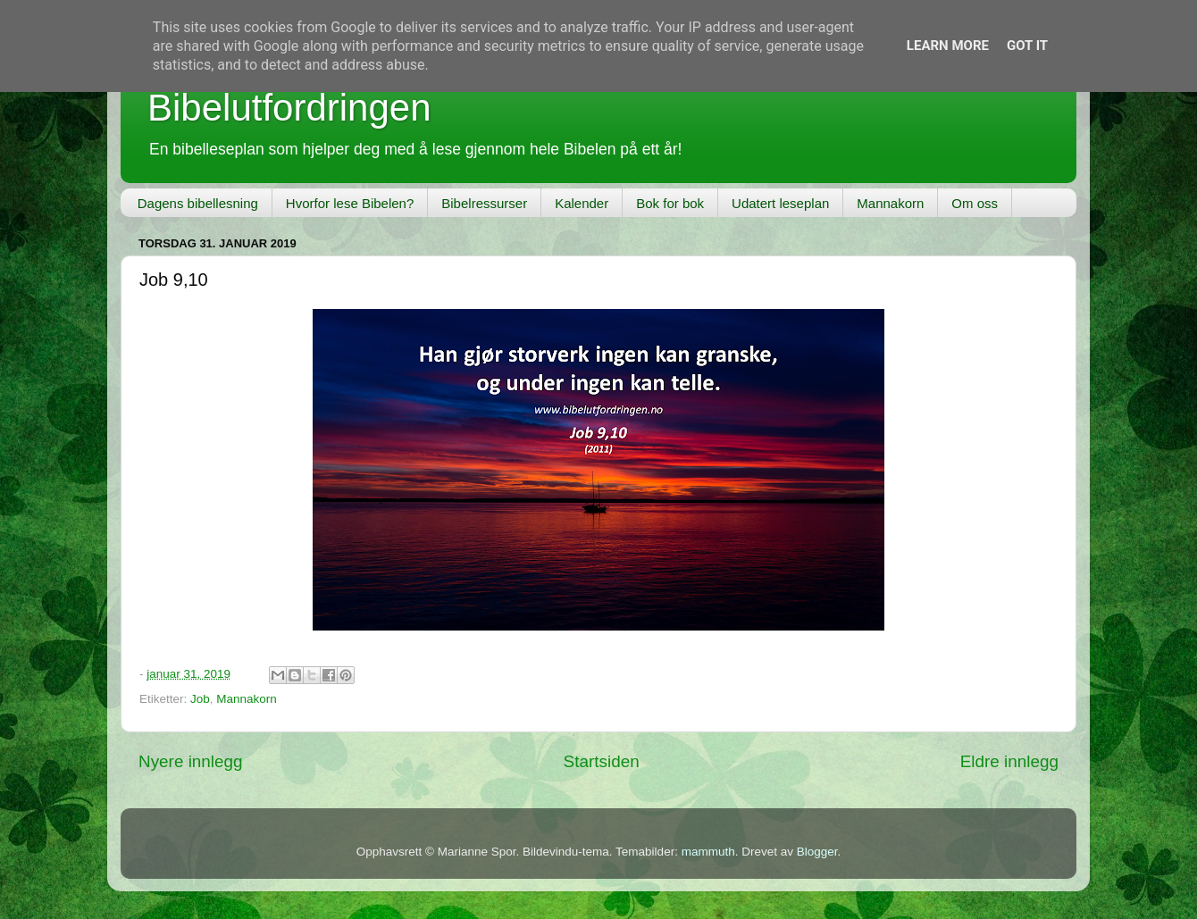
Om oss (974, 203)
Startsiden (602, 761)
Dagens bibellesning (198, 203)
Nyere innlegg (190, 761)
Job (200, 699)
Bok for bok (670, 203)
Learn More (948, 46)
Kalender (581, 203)
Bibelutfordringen (289, 108)
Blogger (817, 851)
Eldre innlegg (1009, 761)
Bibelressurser (484, 203)
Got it (1027, 46)
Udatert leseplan (780, 203)
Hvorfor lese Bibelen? (350, 203)
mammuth (708, 851)
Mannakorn (890, 203)
